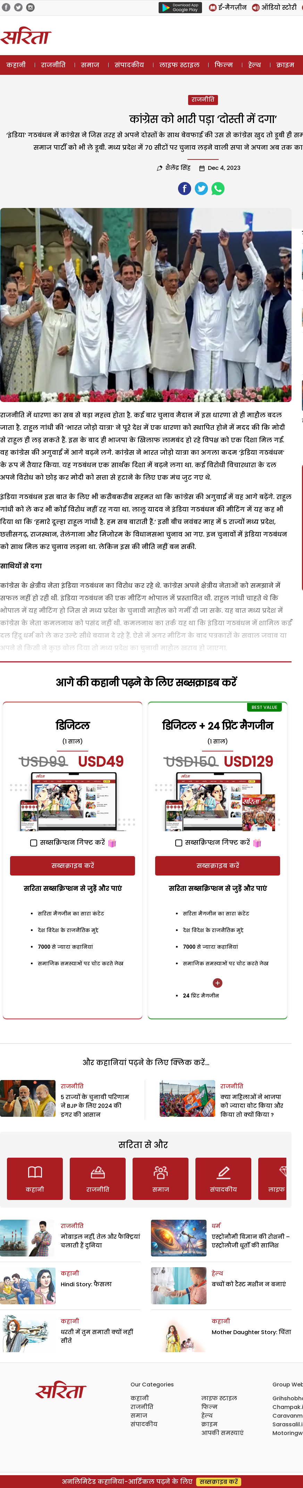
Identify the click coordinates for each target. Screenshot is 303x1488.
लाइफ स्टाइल (179, 65)
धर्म (216, 1226)
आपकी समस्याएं (222, 1433)
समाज (90, 65)
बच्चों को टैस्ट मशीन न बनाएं (249, 1284)
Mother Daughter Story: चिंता (251, 1332)
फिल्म (223, 65)
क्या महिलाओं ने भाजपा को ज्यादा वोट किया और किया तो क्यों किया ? (251, 1106)
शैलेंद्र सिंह (178, 168)
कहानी (16, 65)
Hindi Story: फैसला (86, 1284)
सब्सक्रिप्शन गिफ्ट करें (67, 842)
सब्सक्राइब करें (72, 865)
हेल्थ (254, 65)
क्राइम (285, 65)
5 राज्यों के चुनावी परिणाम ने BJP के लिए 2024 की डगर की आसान (95, 1106)
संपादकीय (129, 65)
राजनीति (53, 65)
